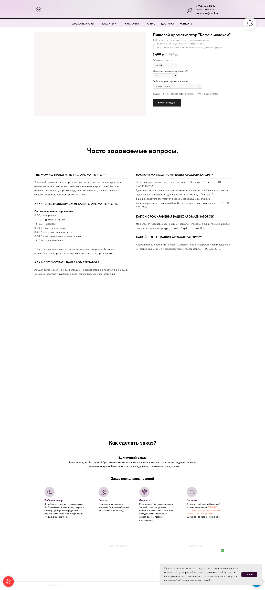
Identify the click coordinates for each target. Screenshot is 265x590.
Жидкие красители (116, 560)
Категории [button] (132, 23)
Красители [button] (109, 23)
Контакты (186, 23)
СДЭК (196, 514)
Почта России (206, 514)
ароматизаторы (128, 555)
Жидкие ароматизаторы (118, 551)
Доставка (167, 23)
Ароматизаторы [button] (83, 23)
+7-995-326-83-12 (205, 5)
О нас (151, 23)
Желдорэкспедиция (201, 510)
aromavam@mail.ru (206, 13)
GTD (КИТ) (213, 507)
